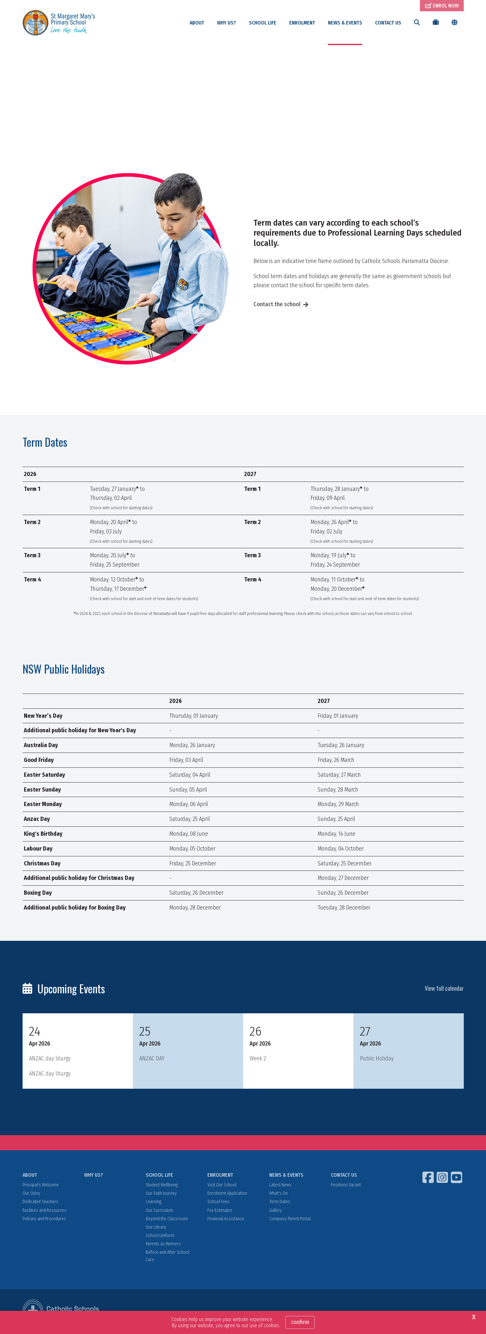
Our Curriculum (159, 1210)
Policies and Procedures (44, 1219)
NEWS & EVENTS (345, 23)
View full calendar (444, 988)
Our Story (31, 1193)
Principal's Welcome (41, 1185)
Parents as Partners (163, 1244)
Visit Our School (221, 1185)
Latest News (280, 1185)
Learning (153, 1202)
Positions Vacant (346, 1185)
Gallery (275, 1210)
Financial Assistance (225, 1219)
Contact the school (277, 304)
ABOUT (197, 23)
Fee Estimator (220, 1210)
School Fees (218, 1202)
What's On (278, 1193)
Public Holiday (377, 1058)
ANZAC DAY (151, 1058)
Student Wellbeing (162, 1185)
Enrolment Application (227, 1193)
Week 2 (258, 1058)
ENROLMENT (302, 23)
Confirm (300, 1322)
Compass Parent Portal (290, 1219)
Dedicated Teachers (40, 1202)
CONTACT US (388, 23)
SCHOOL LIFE (262, 23)
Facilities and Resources (44, 1210)
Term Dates (279, 1202)
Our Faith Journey (161, 1193)
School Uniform (160, 1236)
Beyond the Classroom (167, 1219)
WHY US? (226, 23)
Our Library (156, 1227)
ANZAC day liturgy (50, 1058)
